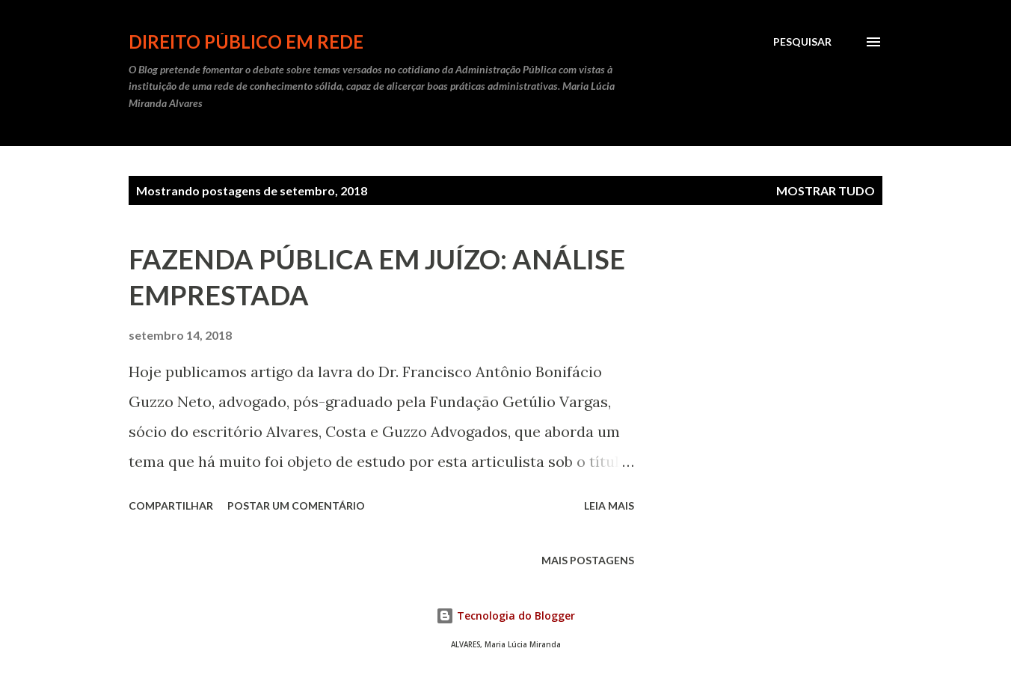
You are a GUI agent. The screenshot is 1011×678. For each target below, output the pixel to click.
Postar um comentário (296, 505)
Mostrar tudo (825, 190)
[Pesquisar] (802, 42)
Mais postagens (587, 560)
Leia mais (609, 505)
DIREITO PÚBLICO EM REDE (246, 41)
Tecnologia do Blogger (505, 615)
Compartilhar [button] (171, 505)
